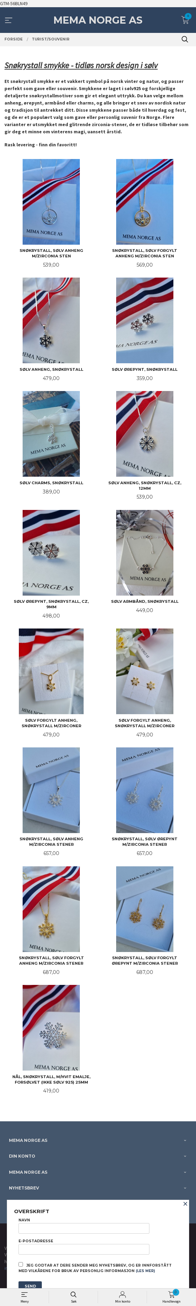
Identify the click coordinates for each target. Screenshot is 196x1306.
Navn (84, 1226)
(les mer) (145, 1271)
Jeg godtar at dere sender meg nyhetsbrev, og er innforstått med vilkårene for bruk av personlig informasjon (95, 1267)
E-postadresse (84, 1247)
